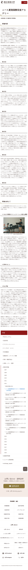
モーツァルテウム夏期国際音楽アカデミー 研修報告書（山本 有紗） (15, 419)
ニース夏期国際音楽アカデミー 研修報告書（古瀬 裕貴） (15, 389)
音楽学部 (5, 340)
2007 (5, 369)
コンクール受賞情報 (8, 459)
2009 (5, 375)
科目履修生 (6, 352)
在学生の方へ (7, 547)
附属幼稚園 (21, 518)
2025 (5, 452)
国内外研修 (6, 367)
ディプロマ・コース (8, 348)
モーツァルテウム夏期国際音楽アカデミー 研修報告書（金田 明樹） (15, 402)
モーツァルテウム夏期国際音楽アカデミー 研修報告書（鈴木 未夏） (15, 411)
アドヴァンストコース (9, 344)
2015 (5, 441)
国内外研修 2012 (9, 386)
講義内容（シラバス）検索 (10, 355)
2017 (5, 447)
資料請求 (15, 486)
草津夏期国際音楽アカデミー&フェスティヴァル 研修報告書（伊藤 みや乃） (15, 424)
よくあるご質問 (6, 533)
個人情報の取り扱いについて (6, 537)
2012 (5, 383)
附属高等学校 (7, 514)
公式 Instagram (8, 557)
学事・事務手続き (7, 359)
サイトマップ (21, 537)
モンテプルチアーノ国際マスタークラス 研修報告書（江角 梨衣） (15, 398)
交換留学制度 (6, 455)
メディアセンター (21, 510)
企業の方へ (21, 547)
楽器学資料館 (21, 505)
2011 (5, 380)
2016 (5, 444)
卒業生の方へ (7, 543)
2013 (5, 436)
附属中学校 (21, 514)
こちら (18, 491)
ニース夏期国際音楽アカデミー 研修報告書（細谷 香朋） (15, 415)
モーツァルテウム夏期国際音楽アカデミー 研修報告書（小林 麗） (15, 407)
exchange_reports (7, 463)
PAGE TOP (25, 469)
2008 (5, 372)
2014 (5, 439)
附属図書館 (6, 505)
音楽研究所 (6, 510)
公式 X (22, 557)
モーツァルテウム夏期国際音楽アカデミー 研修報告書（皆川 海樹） (15, 394)
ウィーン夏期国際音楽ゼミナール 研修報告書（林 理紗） (15, 428)
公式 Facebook (8, 553)
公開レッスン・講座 (8, 363)
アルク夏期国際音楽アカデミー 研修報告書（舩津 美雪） (15, 432)
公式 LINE (22, 553)
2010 (5, 378)
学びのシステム (7, 336)
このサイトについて (21, 533)
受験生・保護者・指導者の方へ (21, 543)
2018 (5, 449)
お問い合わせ (7, 529)
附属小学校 (6, 518)
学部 (3, 333)
